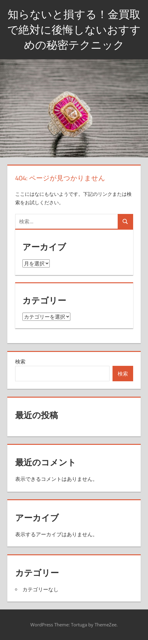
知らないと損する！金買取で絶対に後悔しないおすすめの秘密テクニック (74, 29)
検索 (20, 361)
